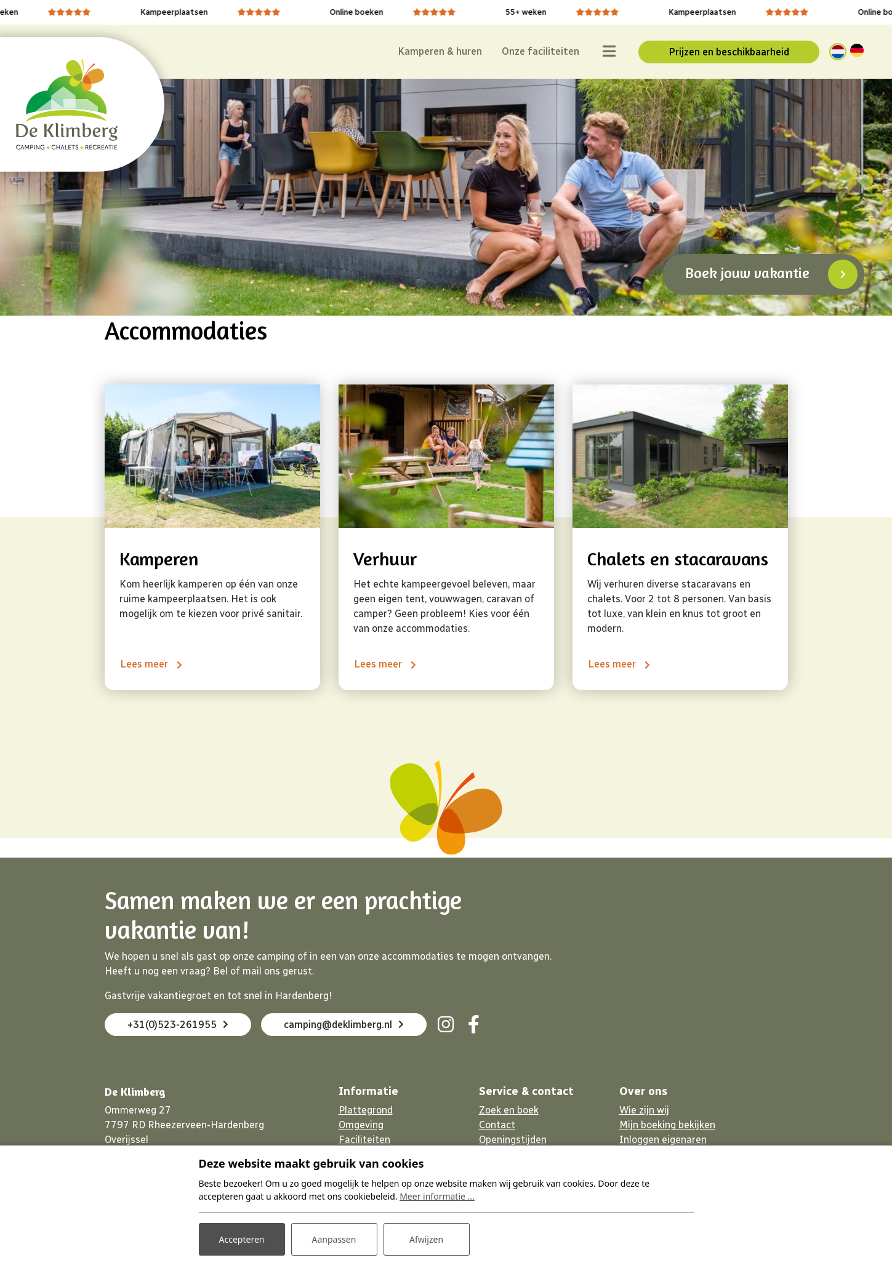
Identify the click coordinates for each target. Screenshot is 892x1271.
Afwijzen (426, 1239)
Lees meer (145, 664)
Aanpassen (334, 1239)
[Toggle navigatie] (609, 52)
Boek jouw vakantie (747, 273)
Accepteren (242, 1239)
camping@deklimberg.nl (344, 1024)
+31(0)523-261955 (177, 1024)
